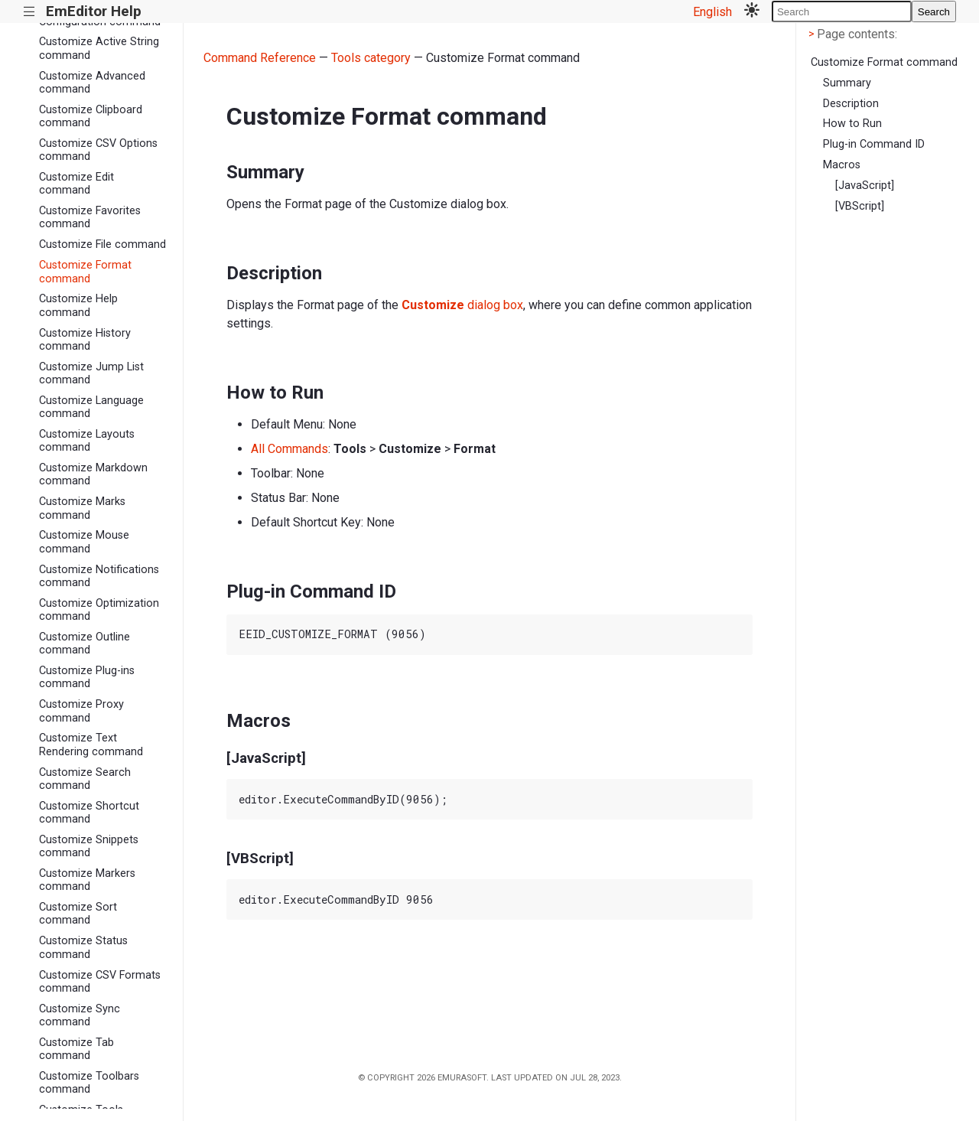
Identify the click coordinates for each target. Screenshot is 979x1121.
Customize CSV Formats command (100, 982)
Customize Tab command (76, 1049)
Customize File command (102, 244)
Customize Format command (85, 272)
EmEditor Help (93, 11)
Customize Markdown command (93, 474)
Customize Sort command (78, 914)
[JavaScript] (864, 185)
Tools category (371, 58)
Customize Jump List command (91, 373)
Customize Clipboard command (90, 116)
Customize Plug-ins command (87, 677)
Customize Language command (91, 407)
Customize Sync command (79, 1015)
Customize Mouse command (84, 542)
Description (851, 103)
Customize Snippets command (88, 846)
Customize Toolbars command (89, 1083)
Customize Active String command (99, 48)
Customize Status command (83, 947)
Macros (841, 164)
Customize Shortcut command (89, 813)
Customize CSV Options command (98, 150)
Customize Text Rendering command (91, 745)
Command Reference (259, 58)
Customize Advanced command (92, 83)
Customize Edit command (76, 184)
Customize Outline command (84, 644)
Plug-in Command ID (874, 144)
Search (934, 12)
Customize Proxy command (81, 711)
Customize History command (85, 340)
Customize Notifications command (99, 576)
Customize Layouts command (87, 441)
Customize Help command (78, 305)
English (712, 12)
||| (29, 11)
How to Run (852, 123)
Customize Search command (85, 779)
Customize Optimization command (99, 610)
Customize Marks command (82, 508)
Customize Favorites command (90, 217)
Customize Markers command (87, 880)
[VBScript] (859, 206)
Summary (847, 83)
